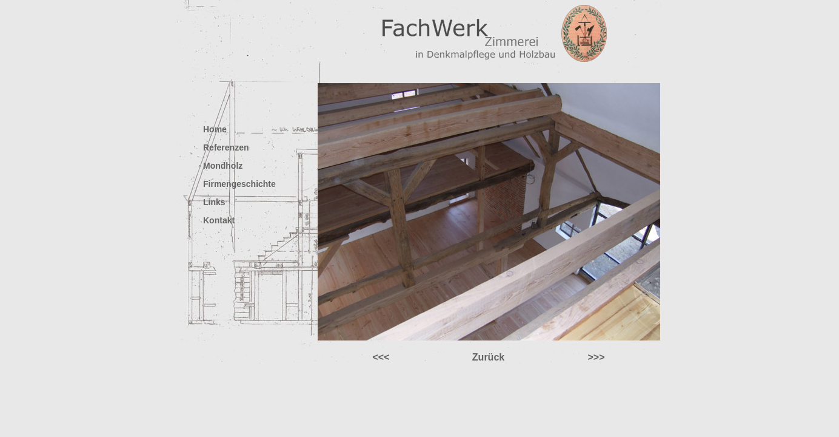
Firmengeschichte (239, 184)
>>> (595, 357)
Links (214, 202)
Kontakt (219, 220)
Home (215, 129)
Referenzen (226, 147)
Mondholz (222, 166)
